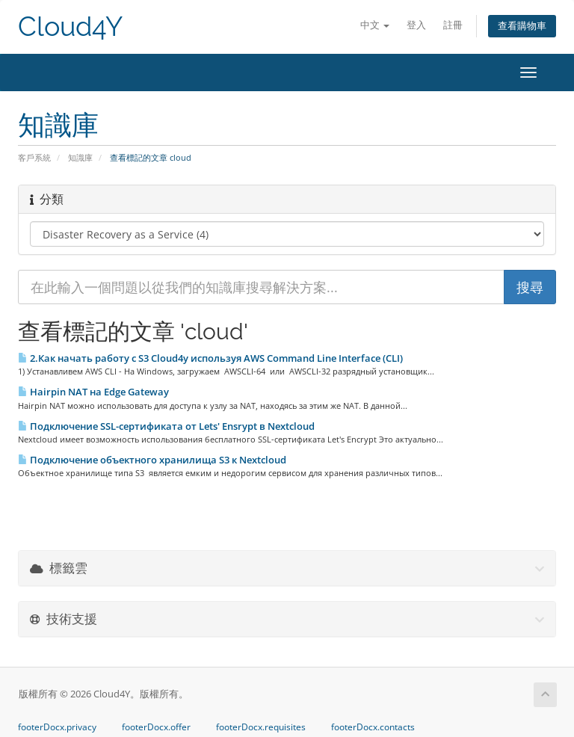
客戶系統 (34, 157)
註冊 (453, 25)
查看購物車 (522, 25)
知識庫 (80, 157)
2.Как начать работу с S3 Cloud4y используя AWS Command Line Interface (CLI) (210, 358)
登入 (416, 25)
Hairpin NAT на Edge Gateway (93, 391)
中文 (374, 25)
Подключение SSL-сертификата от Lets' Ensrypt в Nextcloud (166, 426)
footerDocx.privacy (57, 727)
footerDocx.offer (156, 727)
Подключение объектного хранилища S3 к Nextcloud (152, 459)
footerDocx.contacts (373, 727)
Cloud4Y (70, 26)
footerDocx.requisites (261, 727)
